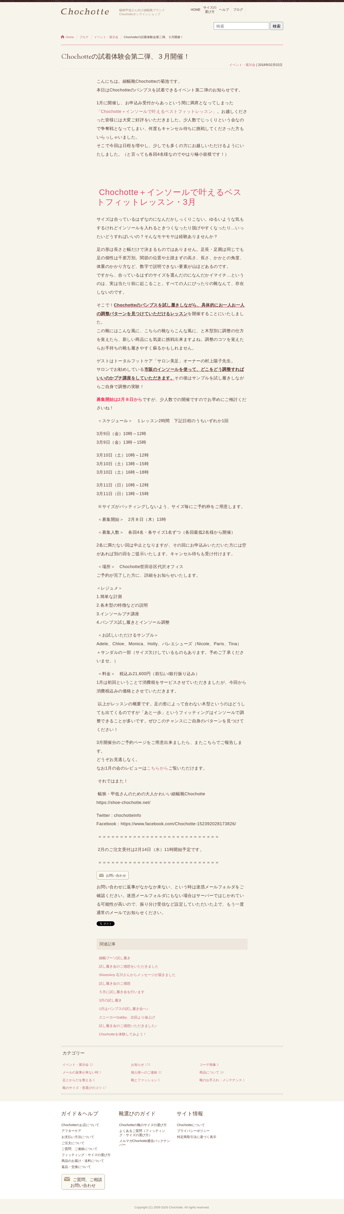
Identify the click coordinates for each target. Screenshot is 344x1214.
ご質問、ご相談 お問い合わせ (83, 1182)
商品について (209, 1072)
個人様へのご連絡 (144, 1072)
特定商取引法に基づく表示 (196, 1137)
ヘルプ (224, 9)
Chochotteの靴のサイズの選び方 (143, 1125)
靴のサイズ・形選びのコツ (82, 1088)
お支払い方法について (78, 1137)
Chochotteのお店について (80, 1125)
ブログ (238, 9)
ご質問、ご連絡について (80, 1149)
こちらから (157, 768)
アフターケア (71, 1131)
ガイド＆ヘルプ (79, 1114)
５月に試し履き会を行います (122, 992)
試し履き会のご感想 (114, 983)
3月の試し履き (110, 1000)
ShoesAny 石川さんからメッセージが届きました (137, 975)
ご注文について (73, 1143)
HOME (195, 9)
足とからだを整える (77, 1080)
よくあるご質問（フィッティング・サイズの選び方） (142, 1133)
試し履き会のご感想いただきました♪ (128, 1026)
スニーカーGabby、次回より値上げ (127, 1017)
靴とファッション (144, 1080)
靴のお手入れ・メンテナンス (220, 1080)
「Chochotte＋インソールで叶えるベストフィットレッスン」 (157, 111)
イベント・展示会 (242, 65)
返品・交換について (76, 1167)
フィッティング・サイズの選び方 (86, 1155)
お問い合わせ (112, 875)
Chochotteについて (191, 1125)
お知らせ (137, 1064)
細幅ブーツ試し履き (114, 958)
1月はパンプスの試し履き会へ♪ (123, 1009)
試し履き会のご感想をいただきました (129, 966)
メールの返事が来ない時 (80, 1072)
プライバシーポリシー (193, 1131)
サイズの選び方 (209, 9)
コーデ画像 (207, 1064)
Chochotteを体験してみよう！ (123, 1034)
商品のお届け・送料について (83, 1161)
